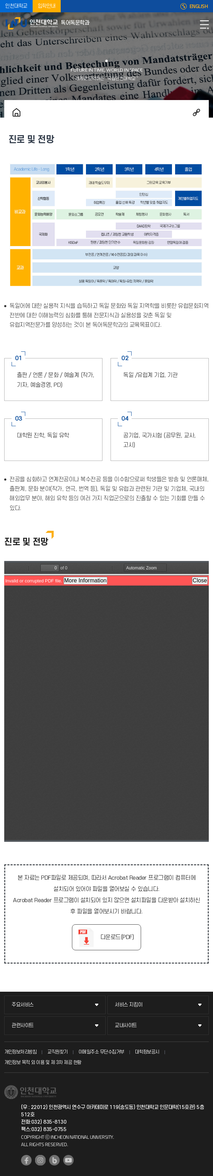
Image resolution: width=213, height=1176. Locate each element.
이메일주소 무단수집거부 (101, 1052)
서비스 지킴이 (128, 1005)
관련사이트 (23, 1026)
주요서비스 (23, 1005)
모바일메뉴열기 (204, 24)
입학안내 (46, 6)
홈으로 (16, 112)
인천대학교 (16, 6)
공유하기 (196, 112)
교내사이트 (126, 1026)
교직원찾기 (57, 1052)
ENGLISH (198, 6)
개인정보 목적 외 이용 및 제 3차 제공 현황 (42, 1062)
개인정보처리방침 (20, 1052)
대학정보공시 (147, 1052)
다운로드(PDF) (117, 937)
